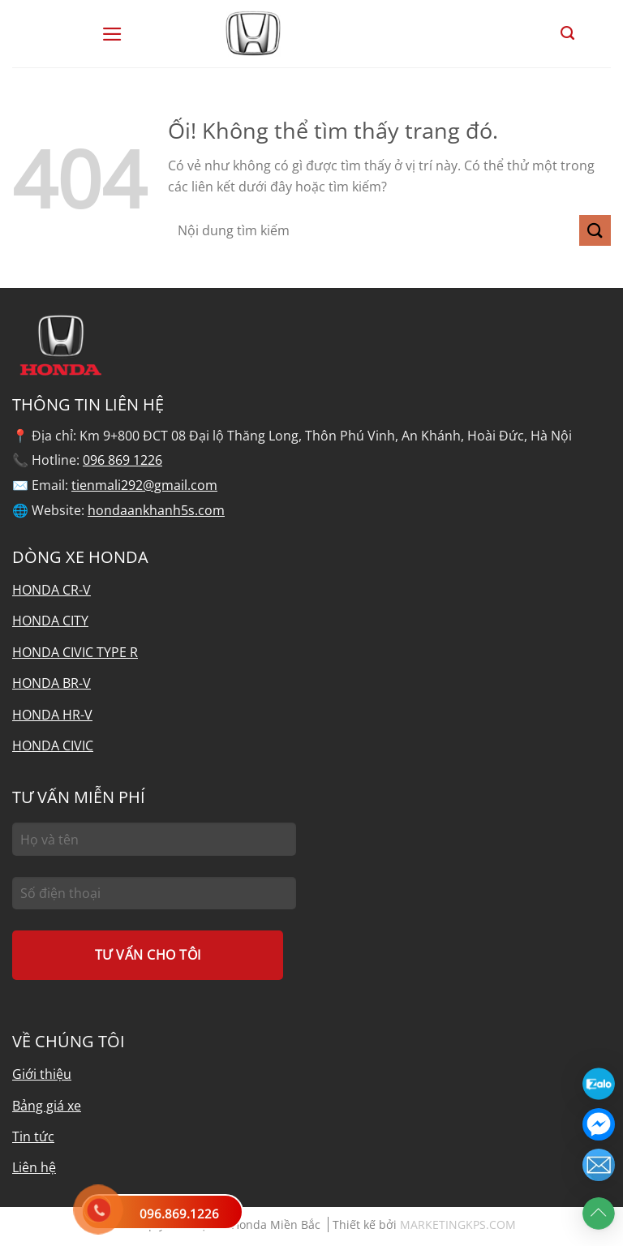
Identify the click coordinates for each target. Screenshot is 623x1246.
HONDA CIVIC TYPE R (75, 652)
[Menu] (112, 34)
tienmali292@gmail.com (144, 485)
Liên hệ (34, 1167)
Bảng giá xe (46, 1106)
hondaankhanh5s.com (156, 510)
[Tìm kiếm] (567, 33)
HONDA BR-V (51, 683)
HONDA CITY (50, 620)
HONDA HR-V (52, 715)
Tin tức (33, 1136)
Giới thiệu (41, 1074)
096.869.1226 (179, 1213)
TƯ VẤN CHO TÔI (148, 955)
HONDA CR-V (51, 590)
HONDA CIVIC (52, 745)
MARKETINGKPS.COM (458, 1224)
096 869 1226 (122, 460)
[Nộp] (595, 231)
